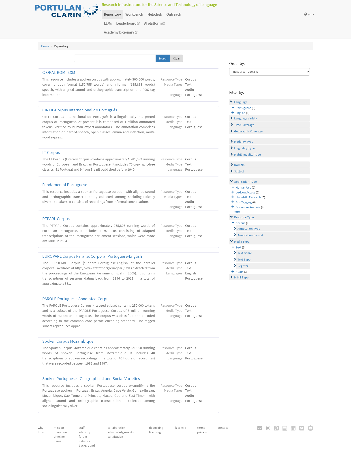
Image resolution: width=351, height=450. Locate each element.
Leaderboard (128, 23)
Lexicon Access (245, 192)
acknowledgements (120, 432)
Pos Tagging (244, 202)
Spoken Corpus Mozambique (67, 341)
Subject (239, 171)
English (240, 113)
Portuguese (243, 108)
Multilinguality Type (247, 155)
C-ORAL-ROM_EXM (58, 72)
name (57, 441)
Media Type (241, 242)
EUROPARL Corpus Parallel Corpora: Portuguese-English (92, 256)
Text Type (244, 259)
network (84, 441)
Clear (176, 58)
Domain (239, 165)
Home (45, 46)
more (236, 212)
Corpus (240, 223)
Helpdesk (155, 14)
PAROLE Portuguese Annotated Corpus (76, 298)
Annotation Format (250, 235)
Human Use (243, 187)
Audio (240, 272)
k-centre (180, 428)
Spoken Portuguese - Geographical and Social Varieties (91, 378)
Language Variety (245, 118)
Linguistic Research (248, 197)
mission (59, 428)
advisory (84, 432)
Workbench (134, 14)
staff (82, 428)
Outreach (173, 14)
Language (240, 102)
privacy (202, 432)
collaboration (116, 428)
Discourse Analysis (248, 207)
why (40, 428)
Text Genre (245, 253)
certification (115, 437)
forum (83, 437)
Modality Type (243, 142)
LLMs (108, 23)
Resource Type (244, 217)
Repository (112, 14)
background (87, 446)
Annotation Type (249, 229)
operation (60, 432)
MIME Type (241, 277)
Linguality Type (244, 148)
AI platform (154, 23)
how (41, 432)
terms (201, 428)
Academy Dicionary (120, 32)
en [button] (309, 14)
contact (223, 428)
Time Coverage (244, 125)
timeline (59, 437)
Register (243, 266)
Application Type (245, 182)
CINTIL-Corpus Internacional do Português (79, 109)
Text (238, 247)
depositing (156, 428)
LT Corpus (51, 152)
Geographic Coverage (248, 131)
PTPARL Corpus (56, 218)
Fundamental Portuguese (64, 184)
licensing (155, 432)
